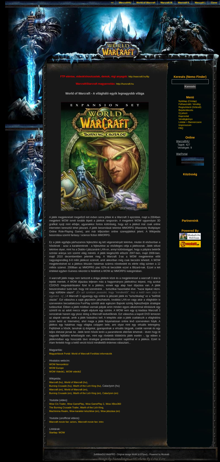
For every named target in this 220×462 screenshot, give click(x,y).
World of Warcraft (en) (75, 389)
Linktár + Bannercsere (190, 122)
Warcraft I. (200, 2)
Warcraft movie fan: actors (63, 422)
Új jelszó (183, 113)
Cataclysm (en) (110, 393)
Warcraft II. (184, 2)
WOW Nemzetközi (58, 364)
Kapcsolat (184, 116)
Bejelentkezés (186, 110)
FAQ (181, 128)
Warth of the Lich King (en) (87, 393)
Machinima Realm (58, 411)
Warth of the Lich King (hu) (87, 386)
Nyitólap (183, 101)
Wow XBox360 (113, 404)
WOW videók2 (73, 371)
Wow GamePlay (75, 404)
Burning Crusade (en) (60, 393)
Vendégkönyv (186, 119)
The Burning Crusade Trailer (64, 407)
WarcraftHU (125, 2)
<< (112, 2)
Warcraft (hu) (56, 382)
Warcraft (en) (56, 389)
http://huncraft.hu (125, 84)
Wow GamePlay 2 (95, 404)
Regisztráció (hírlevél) (190, 107)
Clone (214, 2)
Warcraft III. (166, 2)
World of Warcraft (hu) (75, 382)
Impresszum (185, 125)
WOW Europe (56, 368)
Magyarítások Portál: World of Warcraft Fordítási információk (80, 353)
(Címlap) (192, 101)
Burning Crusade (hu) (60, 386)
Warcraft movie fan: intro (90, 422)
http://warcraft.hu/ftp (138, 76)
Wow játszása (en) (110, 411)
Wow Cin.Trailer (57, 404)
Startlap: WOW (57, 432)
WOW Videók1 (57, 371)
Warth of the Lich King (91, 407)
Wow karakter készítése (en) (84, 411)
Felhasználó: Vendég (190, 104)
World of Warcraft (145, 2)
